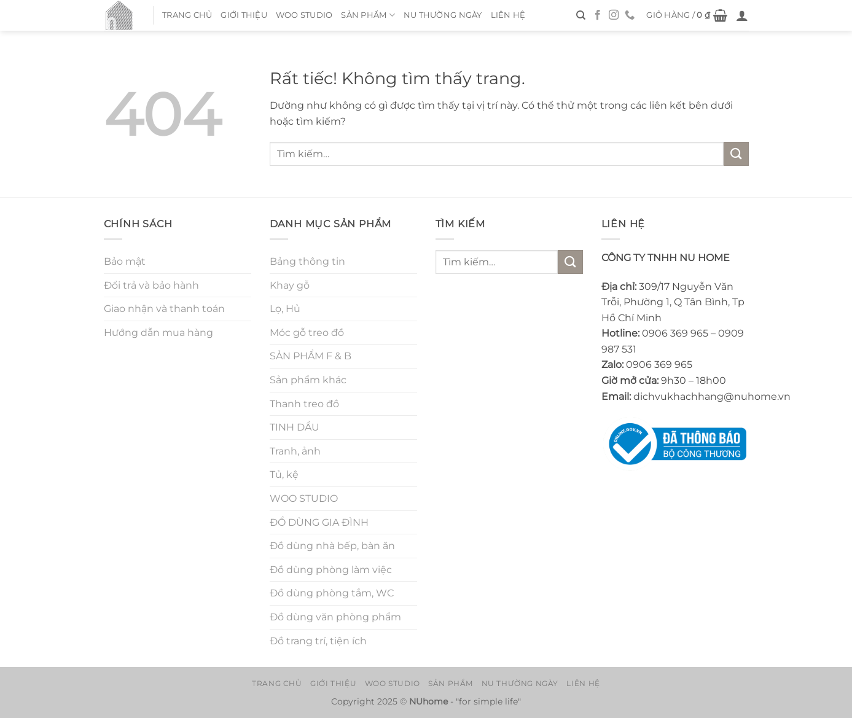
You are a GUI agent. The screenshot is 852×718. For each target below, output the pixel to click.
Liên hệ (508, 15)
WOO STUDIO (304, 15)
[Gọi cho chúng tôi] (630, 15)
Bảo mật (125, 261)
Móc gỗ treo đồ (307, 332)
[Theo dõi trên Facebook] (598, 15)
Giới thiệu (244, 15)
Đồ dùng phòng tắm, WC (332, 593)
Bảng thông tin (307, 261)
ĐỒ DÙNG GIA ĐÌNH (319, 522)
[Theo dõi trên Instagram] (614, 15)
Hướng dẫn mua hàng (158, 332)
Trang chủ (187, 15)
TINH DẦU (294, 427)
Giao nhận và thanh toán (164, 308)
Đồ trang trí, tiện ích (318, 641)
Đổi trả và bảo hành (151, 285)
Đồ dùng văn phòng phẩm (335, 617)
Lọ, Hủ (285, 308)
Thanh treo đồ (304, 404)
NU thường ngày (443, 15)
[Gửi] (736, 154)
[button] (686, 15)
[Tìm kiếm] (580, 15)
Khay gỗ (290, 285)
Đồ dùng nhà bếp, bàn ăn (332, 546)
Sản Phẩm (368, 15)
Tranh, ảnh (295, 451)
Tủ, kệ (284, 474)
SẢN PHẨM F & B (310, 356)
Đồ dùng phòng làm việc (331, 570)
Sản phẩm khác (308, 380)
